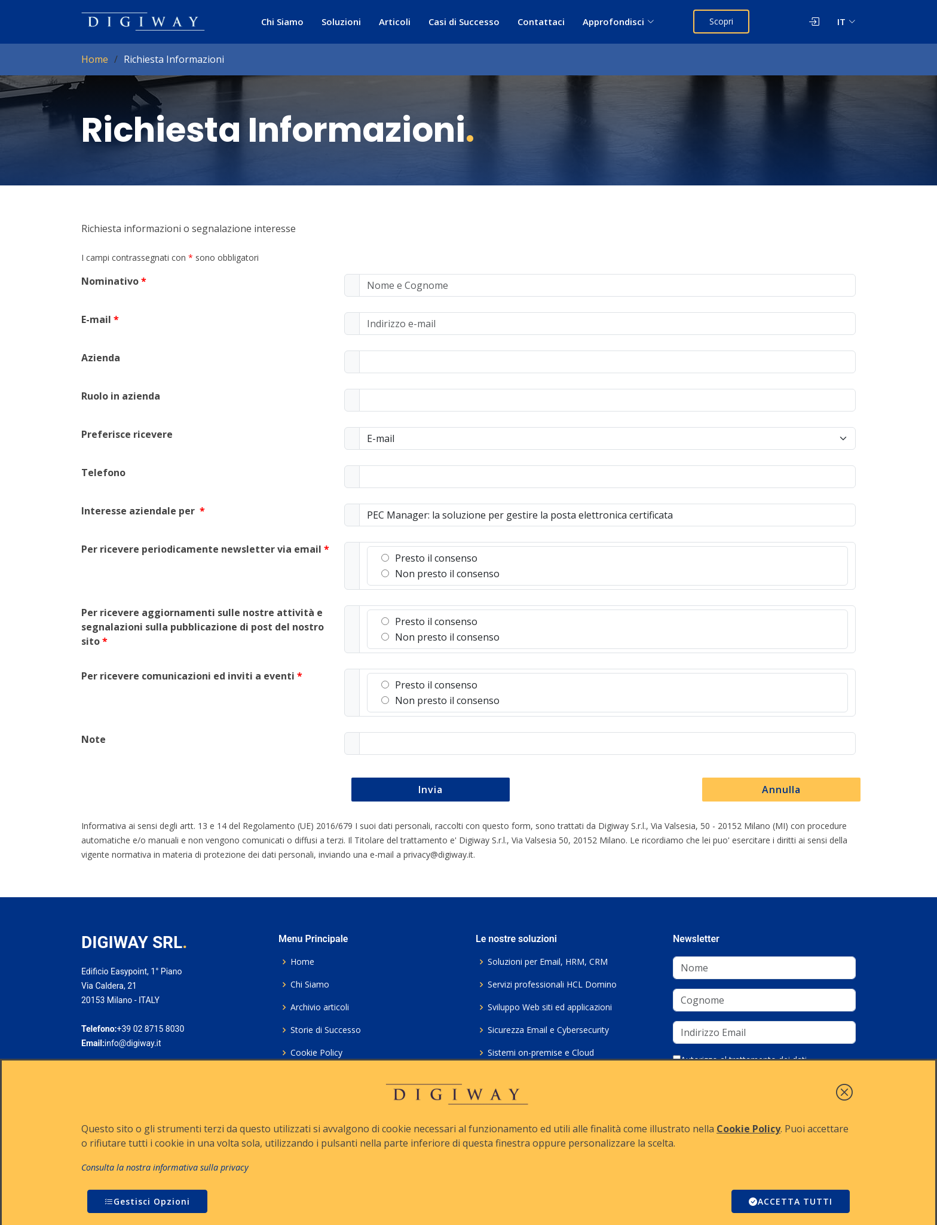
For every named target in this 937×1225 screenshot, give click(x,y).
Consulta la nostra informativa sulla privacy (165, 1167)
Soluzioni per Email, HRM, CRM (548, 962)
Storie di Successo (325, 1030)
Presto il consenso (429, 558)
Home (94, 59)
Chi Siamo (282, 22)
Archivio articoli (319, 1007)
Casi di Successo (464, 22)
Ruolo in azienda (120, 396)
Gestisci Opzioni (147, 1201)
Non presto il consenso (440, 573)
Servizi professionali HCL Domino (552, 984)
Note (93, 739)
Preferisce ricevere (127, 434)
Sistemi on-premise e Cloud (541, 1053)
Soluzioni (341, 22)
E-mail (100, 319)
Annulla (781, 789)
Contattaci (541, 22)
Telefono (103, 472)
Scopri (721, 21)
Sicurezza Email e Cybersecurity (548, 1030)
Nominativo (113, 281)
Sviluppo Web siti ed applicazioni (550, 1007)
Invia (430, 789)
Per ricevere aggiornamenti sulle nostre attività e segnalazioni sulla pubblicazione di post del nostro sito (202, 627)
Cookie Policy (316, 1053)
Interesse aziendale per (143, 510)
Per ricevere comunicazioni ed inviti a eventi (191, 675)
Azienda (100, 357)
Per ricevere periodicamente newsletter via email (205, 549)
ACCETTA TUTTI (790, 1201)
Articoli (395, 22)
